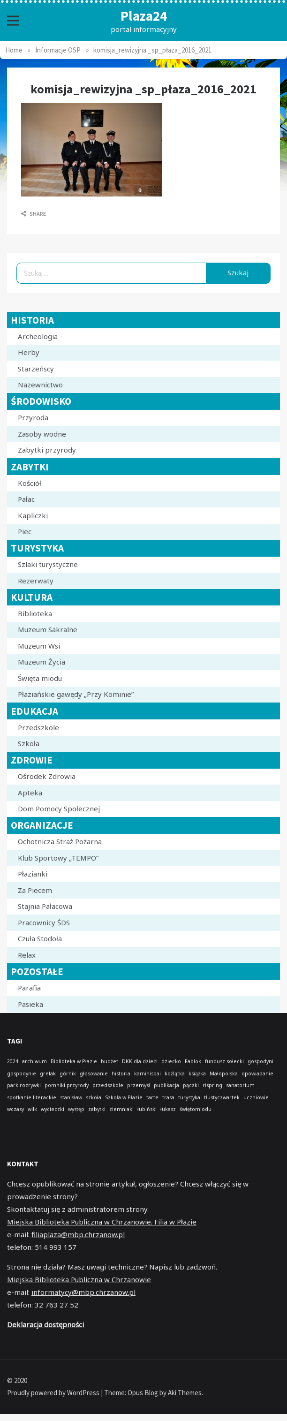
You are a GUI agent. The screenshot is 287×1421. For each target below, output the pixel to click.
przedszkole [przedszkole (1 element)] (107, 1085)
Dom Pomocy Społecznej (59, 808)
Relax (27, 955)
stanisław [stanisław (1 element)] (71, 1097)
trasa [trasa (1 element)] (168, 1097)
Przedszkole (38, 727)
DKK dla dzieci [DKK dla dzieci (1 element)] (140, 1061)
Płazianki (32, 873)
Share (33, 213)
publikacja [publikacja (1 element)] (166, 1085)
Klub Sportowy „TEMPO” (58, 857)
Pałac (26, 499)
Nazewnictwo (40, 384)
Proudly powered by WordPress (54, 1392)
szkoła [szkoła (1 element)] (93, 1097)
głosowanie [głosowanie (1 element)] (94, 1073)
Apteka (30, 792)
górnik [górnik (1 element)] (68, 1073)
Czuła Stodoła (40, 938)
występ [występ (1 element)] (76, 1109)
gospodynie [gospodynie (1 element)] (21, 1073)
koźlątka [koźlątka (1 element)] (175, 1073)
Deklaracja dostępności (45, 1324)
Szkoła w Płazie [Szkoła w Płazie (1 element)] (124, 1097)
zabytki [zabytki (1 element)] (97, 1109)
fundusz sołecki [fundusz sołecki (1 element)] (224, 1061)
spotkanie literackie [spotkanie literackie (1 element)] (31, 1097)
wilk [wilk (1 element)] (32, 1109)
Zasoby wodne (42, 433)
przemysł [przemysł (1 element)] (138, 1085)
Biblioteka (35, 613)
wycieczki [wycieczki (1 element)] (52, 1109)
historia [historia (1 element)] (121, 1073)
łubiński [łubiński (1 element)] (147, 1109)
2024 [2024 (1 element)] (12, 1061)
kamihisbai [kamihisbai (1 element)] (147, 1073)
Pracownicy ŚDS (44, 922)
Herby (28, 352)
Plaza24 (144, 15)
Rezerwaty (35, 580)
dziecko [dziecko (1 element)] (171, 1061)
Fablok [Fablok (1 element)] (193, 1061)
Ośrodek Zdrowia (47, 776)
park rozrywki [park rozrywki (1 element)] (24, 1085)
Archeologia (38, 336)
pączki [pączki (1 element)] (191, 1085)
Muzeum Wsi (39, 645)
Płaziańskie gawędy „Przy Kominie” (76, 694)
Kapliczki (33, 515)
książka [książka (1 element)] (197, 1073)
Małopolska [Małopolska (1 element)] (224, 1073)
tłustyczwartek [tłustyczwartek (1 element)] (222, 1097)
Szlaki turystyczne (48, 564)
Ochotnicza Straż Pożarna (60, 841)
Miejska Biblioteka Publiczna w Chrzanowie (79, 1279)
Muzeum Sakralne (47, 629)
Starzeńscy (36, 368)
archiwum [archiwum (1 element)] (34, 1061)
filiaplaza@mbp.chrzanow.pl (78, 1234)
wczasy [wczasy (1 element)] (15, 1109)
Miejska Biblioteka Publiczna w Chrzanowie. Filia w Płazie (101, 1221)
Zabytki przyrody (47, 449)
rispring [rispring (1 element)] (212, 1085)
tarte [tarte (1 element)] (152, 1097)
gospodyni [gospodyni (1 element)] (260, 1061)
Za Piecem (35, 890)
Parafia (29, 987)
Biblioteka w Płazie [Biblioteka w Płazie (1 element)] (74, 1061)
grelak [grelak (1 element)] (48, 1073)
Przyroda (33, 417)
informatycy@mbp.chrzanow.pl (83, 1292)
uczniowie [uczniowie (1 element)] (256, 1097)
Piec (24, 531)
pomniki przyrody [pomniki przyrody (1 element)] (67, 1085)
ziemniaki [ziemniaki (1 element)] (121, 1109)
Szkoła (28, 743)
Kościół (29, 483)
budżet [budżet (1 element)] (109, 1061)
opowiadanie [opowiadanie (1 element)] (257, 1073)
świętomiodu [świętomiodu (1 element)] (195, 1109)
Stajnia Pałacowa (45, 906)
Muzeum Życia (41, 661)
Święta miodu (40, 678)
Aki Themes (185, 1392)
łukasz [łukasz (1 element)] (168, 1109)
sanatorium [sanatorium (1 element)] (240, 1085)
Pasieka (30, 1004)
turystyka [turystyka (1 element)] (189, 1097)
